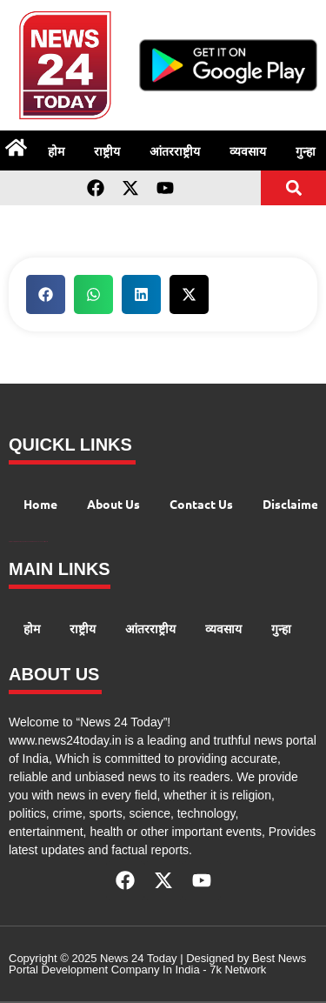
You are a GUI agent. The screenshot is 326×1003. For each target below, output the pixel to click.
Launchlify (41, 541)
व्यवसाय (248, 150)
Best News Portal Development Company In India (157, 964)
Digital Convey (12, 541)
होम (56, 150)
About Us (113, 504)
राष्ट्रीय (107, 150)
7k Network (238, 969)
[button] (293, 188)
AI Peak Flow (27, 541)
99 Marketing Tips (19, 541)
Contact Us (201, 504)
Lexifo (46, 541)
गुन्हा (281, 628)
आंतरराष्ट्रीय (175, 150)
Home (40, 504)
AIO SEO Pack (35, 541)
